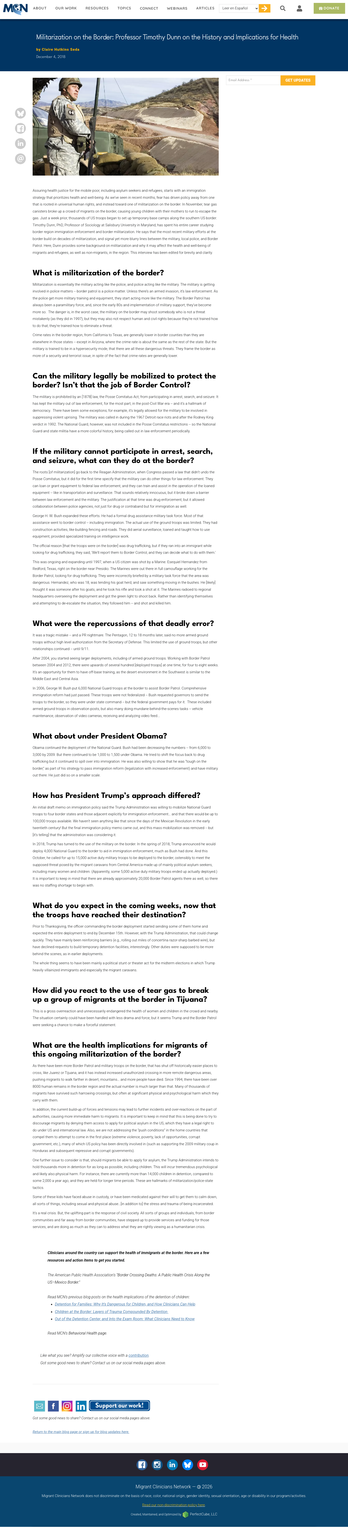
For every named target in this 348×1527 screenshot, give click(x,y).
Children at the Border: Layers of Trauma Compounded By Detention (111, 1311)
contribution (139, 1355)
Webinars (177, 8)
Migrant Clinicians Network (14, 9)
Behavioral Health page (87, 1333)
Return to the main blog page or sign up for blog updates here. (81, 1432)
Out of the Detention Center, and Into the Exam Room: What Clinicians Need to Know (125, 1319)
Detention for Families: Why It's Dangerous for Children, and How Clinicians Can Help (125, 1304)
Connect (149, 8)
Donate (329, 8)
